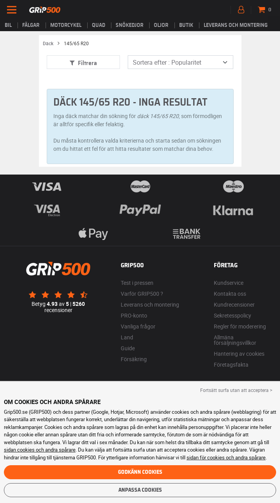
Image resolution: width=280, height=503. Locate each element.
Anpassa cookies (140, 490)
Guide (128, 348)
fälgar (30, 25)
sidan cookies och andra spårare (40, 449)
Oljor (161, 25)
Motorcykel (65, 25)
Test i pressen (137, 282)
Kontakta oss (230, 293)
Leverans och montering (236, 25)
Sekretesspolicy (232, 315)
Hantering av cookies (239, 353)
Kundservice (228, 282)
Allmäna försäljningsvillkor (235, 340)
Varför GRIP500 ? (142, 293)
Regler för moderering (240, 326)
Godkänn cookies (140, 472)
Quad (98, 25)
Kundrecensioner (234, 304)
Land (127, 337)
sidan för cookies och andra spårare (226, 457)
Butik (186, 25)
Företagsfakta (231, 364)
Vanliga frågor (138, 326)
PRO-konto (134, 315)
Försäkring (134, 359)
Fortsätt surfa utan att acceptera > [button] (236, 390)
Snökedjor (129, 25)
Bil (8, 25)
